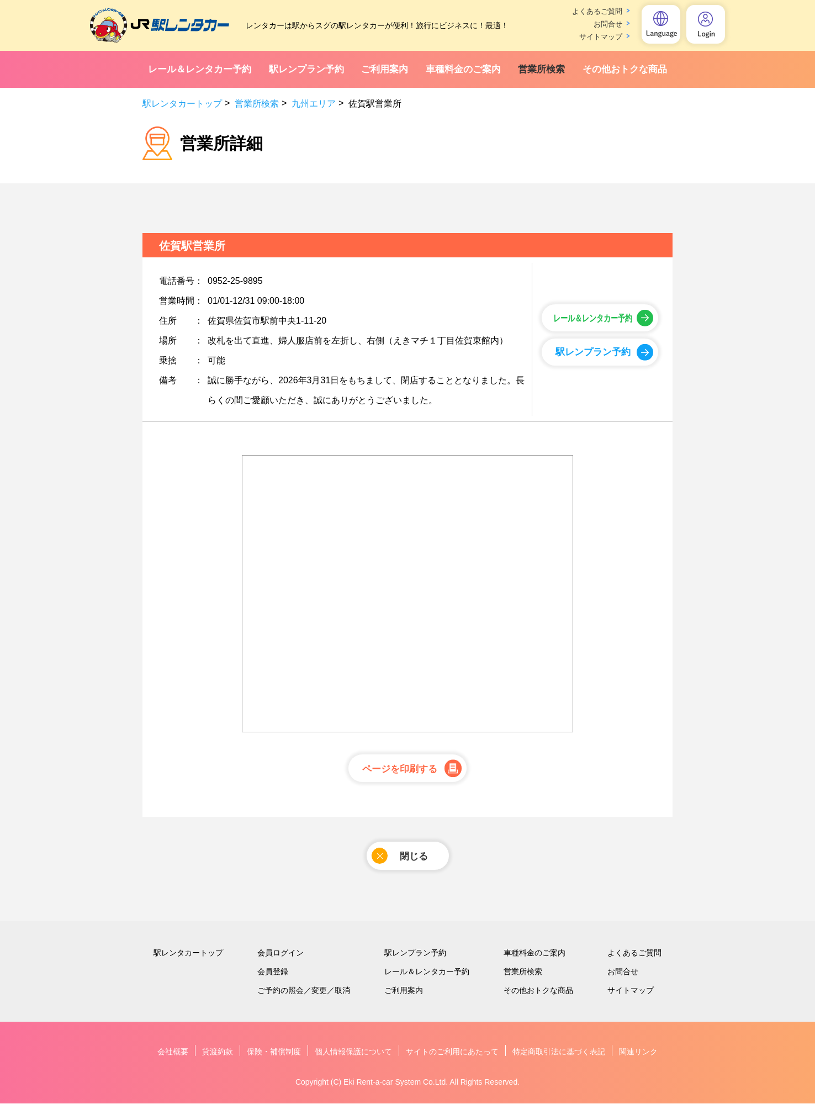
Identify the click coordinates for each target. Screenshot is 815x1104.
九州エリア (314, 103)
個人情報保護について (353, 1052)
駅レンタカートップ (182, 103)
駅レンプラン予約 (306, 69)
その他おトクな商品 (625, 69)
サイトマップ (600, 36)
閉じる (399, 856)
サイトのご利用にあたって (452, 1052)
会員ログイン (280, 953)
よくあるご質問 (597, 11)
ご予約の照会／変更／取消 (303, 990)
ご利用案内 (384, 69)
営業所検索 (541, 69)
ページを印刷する (399, 769)
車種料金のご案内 (463, 69)
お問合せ (608, 24)
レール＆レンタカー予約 (199, 69)
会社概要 (172, 1052)
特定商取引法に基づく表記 (558, 1052)
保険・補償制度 (274, 1052)
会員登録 (272, 972)
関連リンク (638, 1052)
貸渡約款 (217, 1052)
